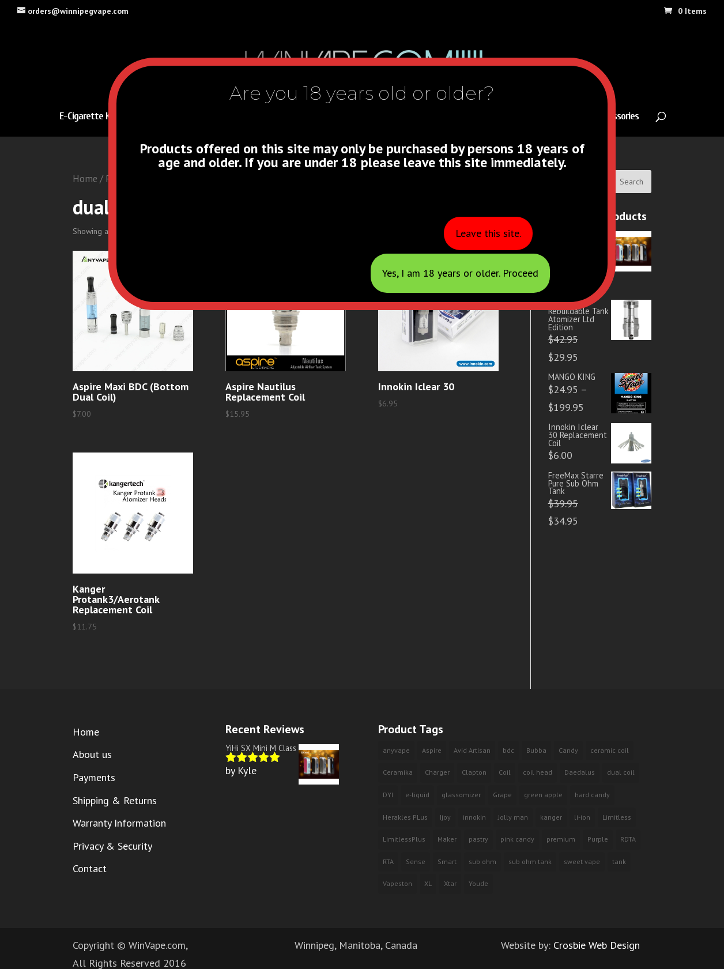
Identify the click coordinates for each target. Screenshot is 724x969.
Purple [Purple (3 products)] (597, 839)
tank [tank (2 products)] (619, 861)
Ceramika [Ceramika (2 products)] (398, 772)
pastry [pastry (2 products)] (478, 839)
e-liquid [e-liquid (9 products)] (417, 794)
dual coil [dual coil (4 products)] (621, 772)
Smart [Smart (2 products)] (447, 861)
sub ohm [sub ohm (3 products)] (482, 861)
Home (85, 178)
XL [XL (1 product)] (428, 883)
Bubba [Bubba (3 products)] (536, 750)
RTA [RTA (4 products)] (388, 861)
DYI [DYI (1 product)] (388, 794)
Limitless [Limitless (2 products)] (616, 817)
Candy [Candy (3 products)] (568, 750)
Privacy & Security (112, 846)
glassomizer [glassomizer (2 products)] (461, 794)
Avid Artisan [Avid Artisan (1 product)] (472, 750)
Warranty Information (119, 823)
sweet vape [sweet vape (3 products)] (582, 861)
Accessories (617, 117)
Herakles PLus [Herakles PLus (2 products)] (405, 817)
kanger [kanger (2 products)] (551, 817)
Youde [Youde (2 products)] (478, 883)
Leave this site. (488, 233)
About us (92, 754)
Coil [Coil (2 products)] (505, 772)
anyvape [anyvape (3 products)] (396, 750)
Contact (90, 868)
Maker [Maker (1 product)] (447, 839)
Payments (94, 777)
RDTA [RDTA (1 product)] (628, 839)
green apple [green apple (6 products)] (543, 794)
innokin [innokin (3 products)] (474, 817)
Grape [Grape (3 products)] (502, 794)
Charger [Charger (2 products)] (437, 772)
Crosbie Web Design (596, 945)
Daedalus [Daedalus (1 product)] (579, 772)
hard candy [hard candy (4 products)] (592, 794)
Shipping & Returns (115, 800)
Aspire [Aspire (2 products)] (432, 750)
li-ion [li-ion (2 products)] (582, 817)
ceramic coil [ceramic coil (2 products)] (609, 750)
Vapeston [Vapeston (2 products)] (397, 883)
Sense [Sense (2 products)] (415, 861)
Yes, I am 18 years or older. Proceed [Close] (460, 273)
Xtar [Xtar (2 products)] (450, 883)
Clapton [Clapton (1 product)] (474, 772)
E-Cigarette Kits (89, 117)
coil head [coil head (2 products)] (537, 772)
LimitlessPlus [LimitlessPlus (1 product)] (404, 839)
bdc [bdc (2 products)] (508, 750)
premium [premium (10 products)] (560, 839)
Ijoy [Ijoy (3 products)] (445, 817)
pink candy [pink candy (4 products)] (517, 839)
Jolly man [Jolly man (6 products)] (513, 817)
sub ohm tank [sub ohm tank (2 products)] (530, 861)
